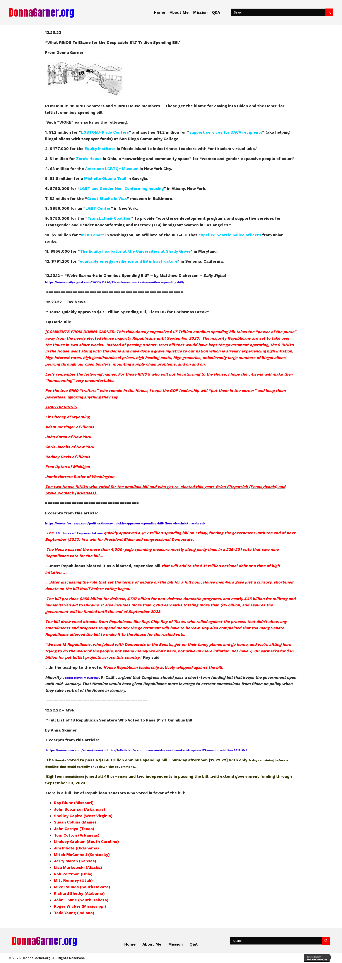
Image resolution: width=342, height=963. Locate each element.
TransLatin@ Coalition (109, 218)
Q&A (194, 944)
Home (130, 944)
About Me (151, 944)
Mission (175, 944)
